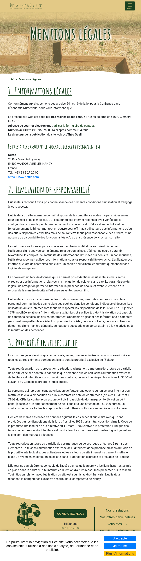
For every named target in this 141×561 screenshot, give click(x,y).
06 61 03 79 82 (70, 528)
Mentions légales (30, 79)
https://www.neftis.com (23, 177)
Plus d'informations (120, 553)
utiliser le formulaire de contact (73, 125)
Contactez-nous (70, 513)
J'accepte (120, 538)
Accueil (12, 79)
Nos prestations (117, 510)
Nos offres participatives (117, 517)
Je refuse (120, 546)
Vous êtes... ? (117, 524)
